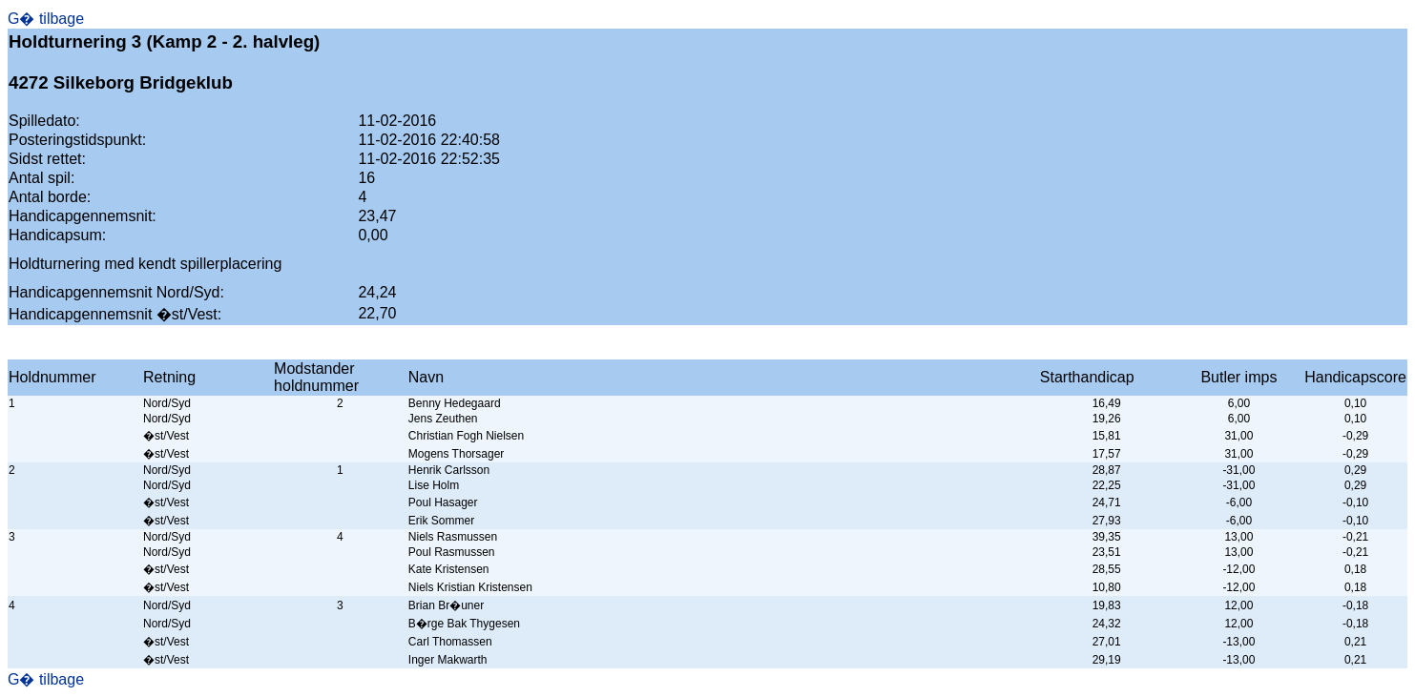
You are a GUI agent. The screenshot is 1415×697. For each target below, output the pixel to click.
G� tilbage (46, 18)
